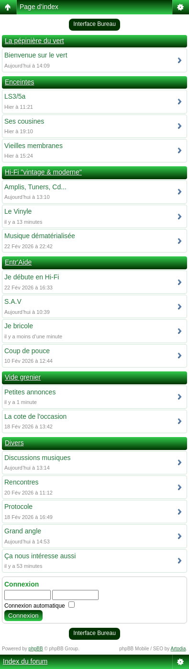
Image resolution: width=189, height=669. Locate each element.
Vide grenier (23, 377)
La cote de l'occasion (35, 416)
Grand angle (22, 531)
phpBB (36, 648)
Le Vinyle (18, 211)
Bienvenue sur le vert (35, 55)
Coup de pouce (27, 351)
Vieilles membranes (33, 146)
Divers (14, 443)
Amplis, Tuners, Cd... (35, 187)
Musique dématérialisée (39, 236)
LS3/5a (14, 96)
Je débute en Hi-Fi (31, 277)
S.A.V (13, 301)
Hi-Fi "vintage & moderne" (43, 172)
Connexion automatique (39, 605)
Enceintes (19, 82)
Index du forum (25, 661)
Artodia (178, 648)
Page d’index (39, 7)
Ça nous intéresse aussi (40, 556)
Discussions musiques (37, 457)
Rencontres (21, 482)
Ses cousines (24, 121)
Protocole (18, 506)
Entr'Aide (18, 262)
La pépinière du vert (34, 41)
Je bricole (18, 326)
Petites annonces (30, 392)
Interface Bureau (94, 24)
